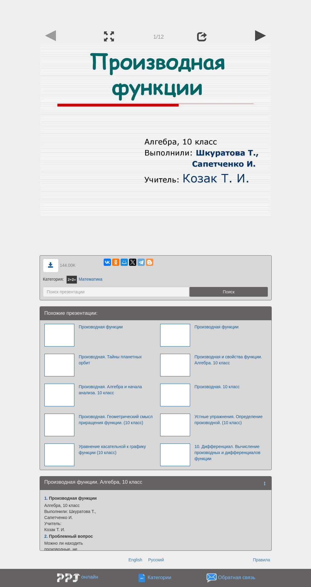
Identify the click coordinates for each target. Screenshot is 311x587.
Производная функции (101, 326)
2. (46, 536)
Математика (84, 279)
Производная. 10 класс (216, 386)
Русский (156, 559)
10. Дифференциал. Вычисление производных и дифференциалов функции (227, 452)
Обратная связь (236, 578)
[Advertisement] (156, 13)
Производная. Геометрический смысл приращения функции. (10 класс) (115, 419)
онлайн (89, 577)
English (135, 559)
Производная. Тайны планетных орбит (110, 359)
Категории (159, 578)
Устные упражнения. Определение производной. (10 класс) (228, 419)
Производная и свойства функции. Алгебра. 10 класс (228, 359)
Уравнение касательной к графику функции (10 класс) (112, 449)
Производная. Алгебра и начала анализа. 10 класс (110, 389)
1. (46, 498)
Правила (261, 559)
